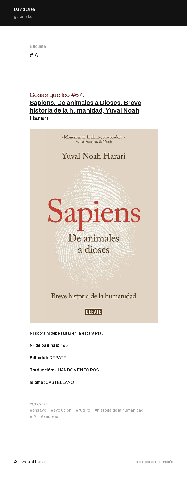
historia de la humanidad (120, 410)
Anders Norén (162, 462)
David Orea (24, 9)
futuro (84, 410)
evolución (62, 410)
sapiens (50, 416)
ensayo (39, 410)
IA (34, 416)
